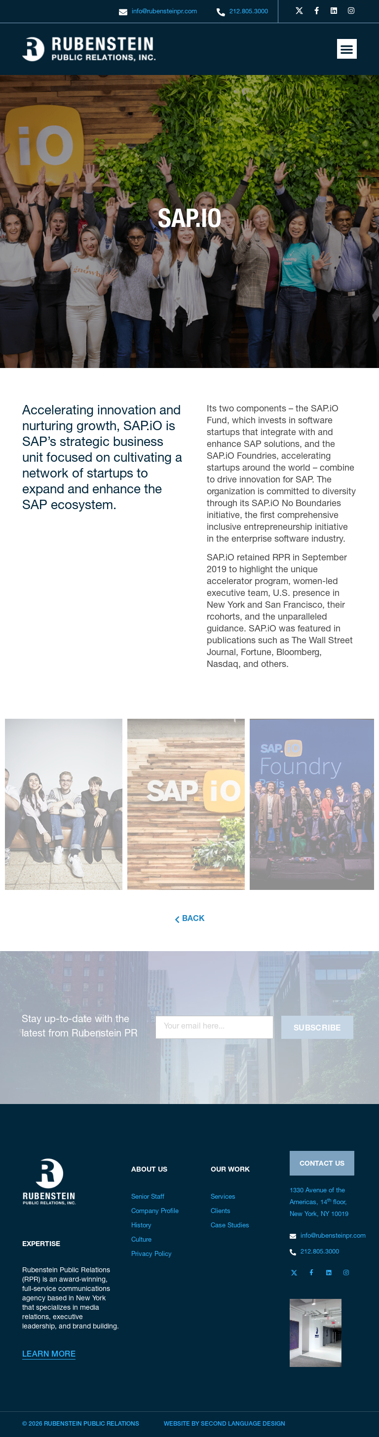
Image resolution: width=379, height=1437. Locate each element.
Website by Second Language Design (224, 1424)
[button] (347, 49)
